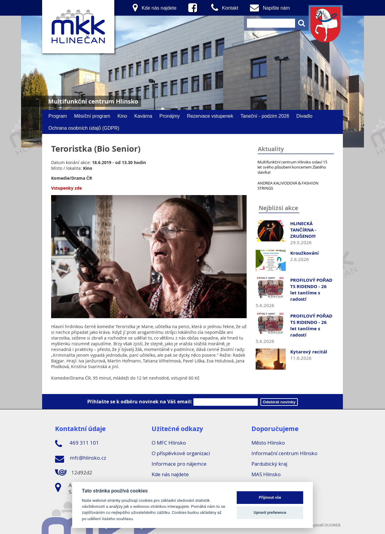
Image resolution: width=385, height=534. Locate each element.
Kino (122, 116)
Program (57, 116)
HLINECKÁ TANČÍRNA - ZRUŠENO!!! (303, 229)
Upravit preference (270, 512)
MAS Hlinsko (266, 474)
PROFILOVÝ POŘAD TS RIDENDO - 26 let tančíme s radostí (311, 289)
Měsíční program (92, 116)
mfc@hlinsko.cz (80, 458)
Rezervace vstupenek (210, 116)
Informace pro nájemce (179, 463)
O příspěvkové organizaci (181, 453)
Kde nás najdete (170, 474)
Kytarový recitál (308, 352)
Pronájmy (169, 116)
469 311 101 (77, 443)
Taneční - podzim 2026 (264, 116)
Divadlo (304, 116)
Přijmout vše (270, 497)
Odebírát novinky (279, 402)
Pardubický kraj (269, 463)
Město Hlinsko (268, 442)
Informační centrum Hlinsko (284, 453)
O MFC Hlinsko (169, 442)
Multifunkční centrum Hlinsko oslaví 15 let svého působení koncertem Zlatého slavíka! (292, 167)
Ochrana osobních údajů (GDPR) (83, 128)
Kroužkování (304, 253)
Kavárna (143, 116)
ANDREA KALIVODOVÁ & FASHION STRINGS (288, 185)
